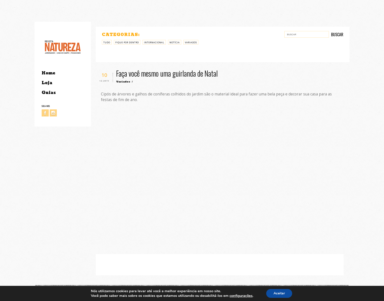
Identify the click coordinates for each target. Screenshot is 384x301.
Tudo (106, 42)
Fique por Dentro (127, 42)
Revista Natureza (63, 47)
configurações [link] (240, 295)
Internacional (154, 42)
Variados (191, 42)
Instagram (53, 112)
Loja (47, 83)
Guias (49, 93)
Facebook (45, 112)
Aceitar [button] (279, 293)
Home (48, 73)
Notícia (174, 42)
